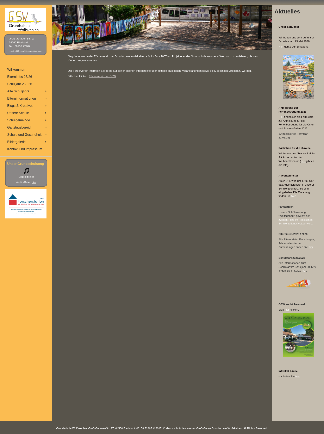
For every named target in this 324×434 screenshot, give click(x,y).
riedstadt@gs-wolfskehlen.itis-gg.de (25, 51)
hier (303, 161)
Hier (281, 46)
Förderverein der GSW (102, 76)
